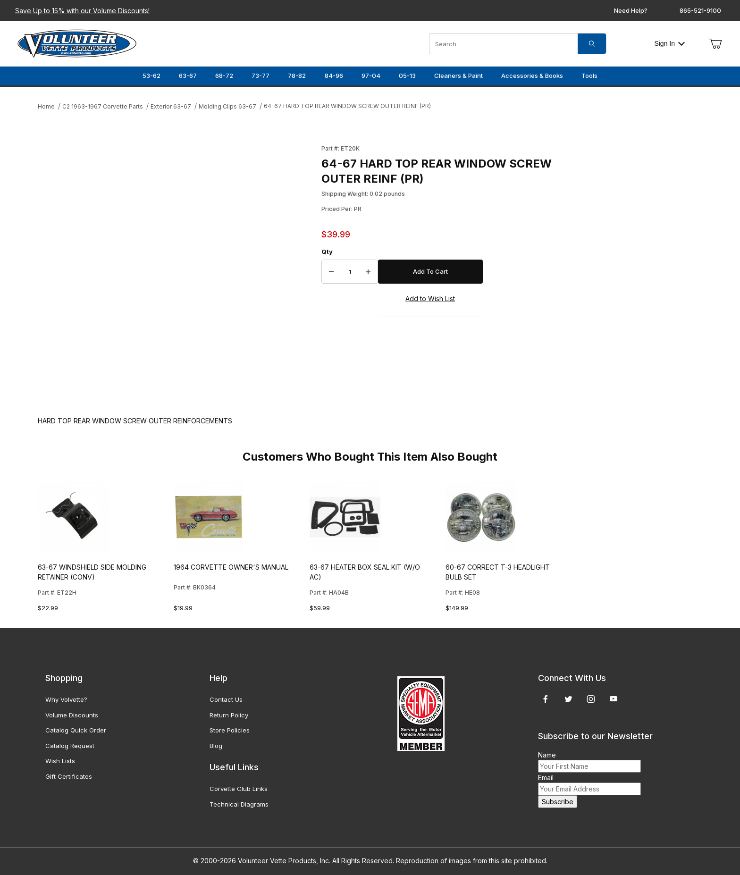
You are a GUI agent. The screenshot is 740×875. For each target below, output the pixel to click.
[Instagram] (591, 699)
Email (546, 778)
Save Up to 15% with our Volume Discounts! (82, 11)
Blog (216, 745)
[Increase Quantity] (368, 272)
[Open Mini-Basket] (715, 44)
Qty (327, 251)
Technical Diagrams (239, 804)
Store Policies (230, 730)
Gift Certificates (68, 776)
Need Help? (631, 10)
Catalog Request (69, 745)
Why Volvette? (66, 699)
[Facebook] (545, 699)
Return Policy (229, 715)
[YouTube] (613, 699)
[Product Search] (503, 44)
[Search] (592, 44)
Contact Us (226, 699)
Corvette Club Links (239, 788)
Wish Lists (60, 761)
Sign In (669, 43)
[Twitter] (568, 699)
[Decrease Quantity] (331, 272)
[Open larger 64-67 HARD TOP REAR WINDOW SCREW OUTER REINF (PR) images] (176, 270)
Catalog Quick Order (75, 730)
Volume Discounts (71, 715)
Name (547, 755)
